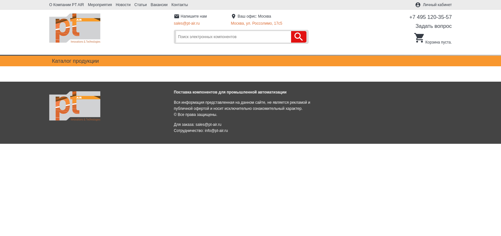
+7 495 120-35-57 (430, 17)
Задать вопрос (433, 26)
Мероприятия (100, 5)
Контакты (179, 5)
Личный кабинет (437, 5)
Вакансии (159, 5)
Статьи (141, 5)
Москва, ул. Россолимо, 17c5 (256, 23)
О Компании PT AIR (66, 5)
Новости (123, 5)
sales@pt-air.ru (187, 23)
